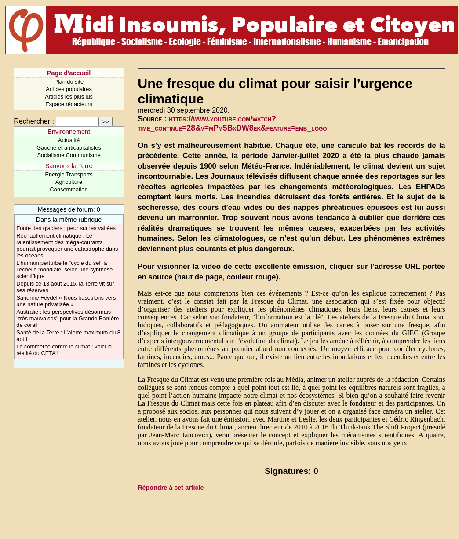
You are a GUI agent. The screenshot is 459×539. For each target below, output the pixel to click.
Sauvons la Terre (69, 165)
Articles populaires (69, 89)
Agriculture (68, 182)
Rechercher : (34, 121)
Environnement (68, 131)
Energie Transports (69, 174)
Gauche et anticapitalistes (68, 147)
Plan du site (69, 81)
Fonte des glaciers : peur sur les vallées (65, 228)
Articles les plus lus (69, 96)
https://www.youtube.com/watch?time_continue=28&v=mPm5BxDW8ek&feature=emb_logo (232, 123)
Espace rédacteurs (68, 104)
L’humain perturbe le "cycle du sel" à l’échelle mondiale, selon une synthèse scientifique (64, 269)
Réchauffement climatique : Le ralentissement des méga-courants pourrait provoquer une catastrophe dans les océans (67, 245)
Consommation (69, 189)
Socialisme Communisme (68, 155)
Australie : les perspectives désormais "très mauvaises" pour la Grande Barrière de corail (67, 318)
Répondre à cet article (171, 487)
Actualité (69, 140)
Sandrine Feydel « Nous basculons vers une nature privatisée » (66, 301)
